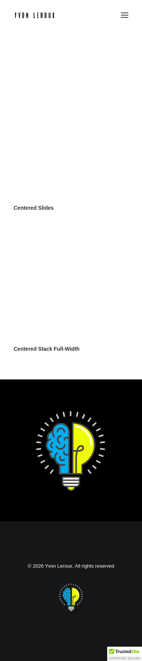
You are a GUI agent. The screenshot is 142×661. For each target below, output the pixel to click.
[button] (124, 15)
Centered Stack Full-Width (47, 349)
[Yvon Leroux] (34, 15)
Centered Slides (34, 208)
